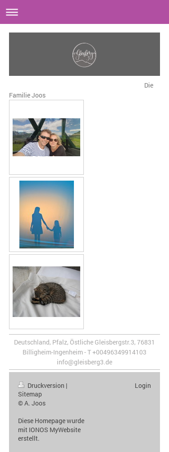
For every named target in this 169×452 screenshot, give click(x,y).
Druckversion (42, 385)
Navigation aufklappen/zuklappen (84, 12)
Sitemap (30, 394)
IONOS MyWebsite (55, 429)
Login (143, 385)
